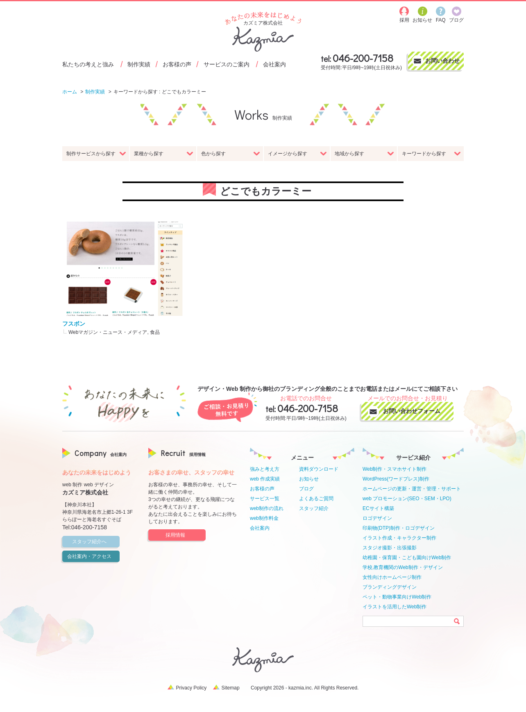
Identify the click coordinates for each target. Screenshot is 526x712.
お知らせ (309, 479)
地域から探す (364, 153)
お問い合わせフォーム (415, 411)
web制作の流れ (266, 508)
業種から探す (163, 153)
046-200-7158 (363, 58)
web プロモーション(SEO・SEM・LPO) (407, 498)
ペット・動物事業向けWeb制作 (397, 597)
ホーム (69, 92)
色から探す (230, 153)
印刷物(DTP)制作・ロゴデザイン (399, 528)
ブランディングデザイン (390, 587)
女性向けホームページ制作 (392, 577)
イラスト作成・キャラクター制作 (399, 538)
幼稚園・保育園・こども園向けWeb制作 (407, 557)
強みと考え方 (264, 469)
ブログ (306, 489)
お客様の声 (177, 64)
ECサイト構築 (378, 508)
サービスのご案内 (226, 64)
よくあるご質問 (316, 498)
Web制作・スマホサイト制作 (394, 469)
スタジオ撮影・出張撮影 (390, 548)
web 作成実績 (265, 479)
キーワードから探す (431, 153)
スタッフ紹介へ (94, 541)
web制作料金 (264, 518)
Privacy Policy (191, 688)
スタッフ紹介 (314, 508)
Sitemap (231, 688)
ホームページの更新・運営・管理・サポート (412, 489)
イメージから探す (297, 153)
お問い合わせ (442, 60)
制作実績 (138, 64)
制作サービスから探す (96, 153)
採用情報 (184, 535)
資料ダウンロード (318, 469)
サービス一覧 (264, 498)
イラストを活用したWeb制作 (394, 607)
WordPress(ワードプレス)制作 (396, 479)
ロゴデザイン (377, 518)
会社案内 (274, 64)
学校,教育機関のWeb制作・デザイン (403, 567)
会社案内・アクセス (92, 556)
